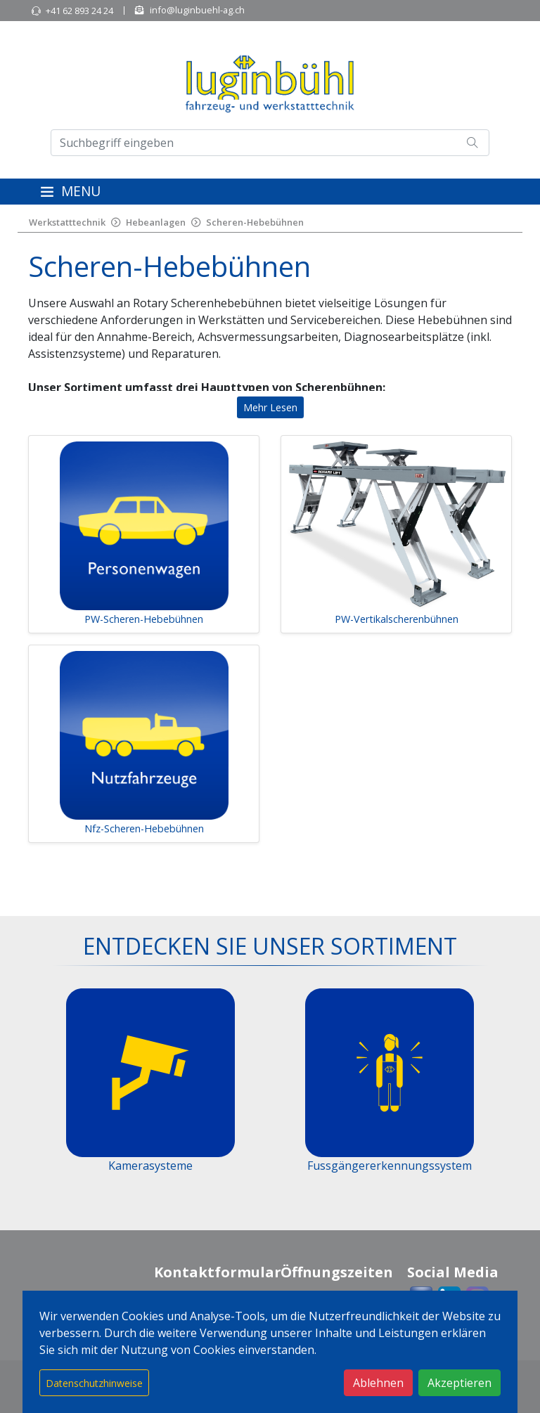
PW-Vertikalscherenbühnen (396, 619)
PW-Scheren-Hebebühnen (143, 619)
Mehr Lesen (270, 407)
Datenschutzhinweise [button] (94, 1383)
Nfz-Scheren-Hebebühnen (144, 828)
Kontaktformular (217, 1272)
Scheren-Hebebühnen (255, 222)
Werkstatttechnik (67, 222)
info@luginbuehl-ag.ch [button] (197, 10)
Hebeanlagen (156, 222)
